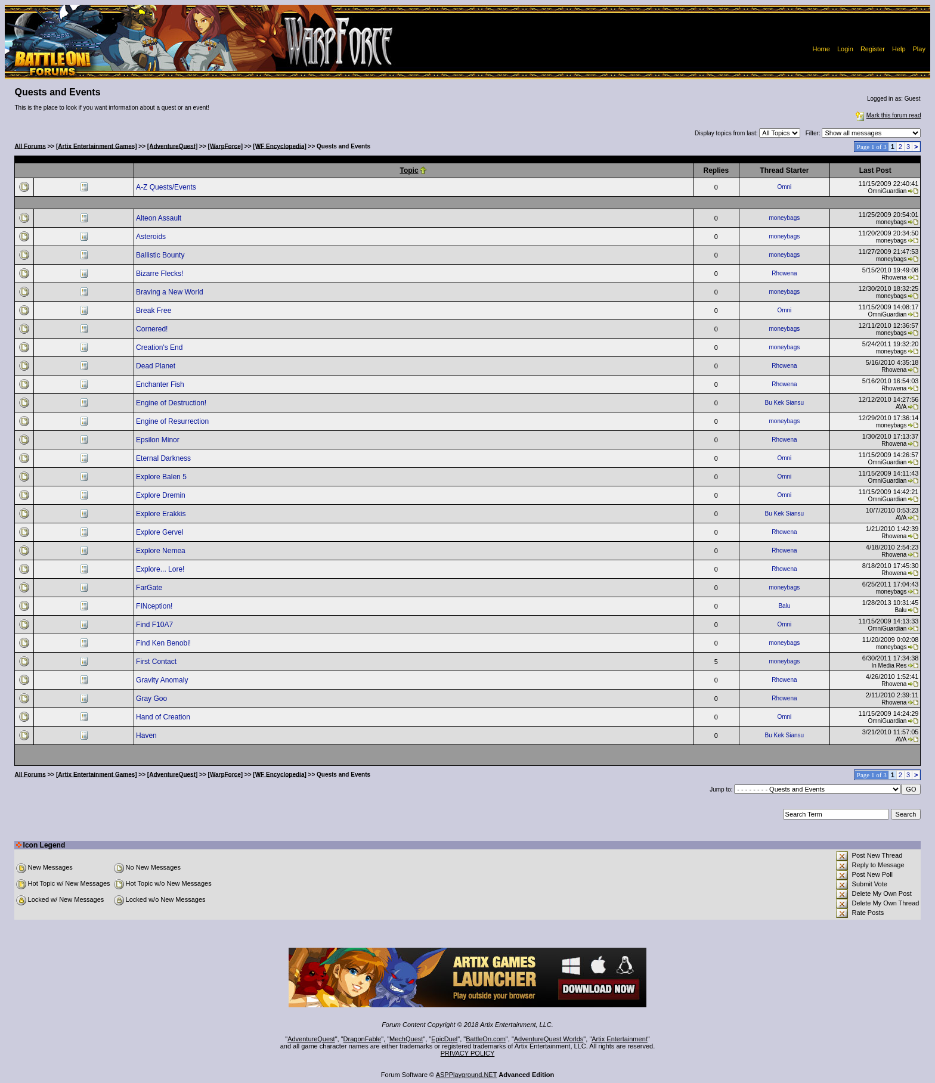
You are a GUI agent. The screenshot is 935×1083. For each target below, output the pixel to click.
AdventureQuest (311, 1038)
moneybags (784, 218)
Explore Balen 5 (162, 477)
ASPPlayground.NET (466, 1074)
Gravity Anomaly (163, 680)
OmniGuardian (887, 191)
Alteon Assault (159, 218)
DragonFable (362, 1038)
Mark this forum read (887, 115)
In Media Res (888, 665)
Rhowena (784, 273)
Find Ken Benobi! (164, 643)
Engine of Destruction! (172, 403)
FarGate (150, 588)
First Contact (157, 661)
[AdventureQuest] (172, 145)
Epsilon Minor (158, 440)
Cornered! (153, 329)
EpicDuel (444, 1038)
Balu (784, 606)
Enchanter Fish (161, 384)
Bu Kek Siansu (784, 402)
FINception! (155, 606)
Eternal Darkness (164, 458)
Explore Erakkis (162, 514)
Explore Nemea (161, 551)
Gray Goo (152, 698)
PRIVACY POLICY (468, 1053)
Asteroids (152, 236)
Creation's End (160, 347)
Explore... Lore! (161, 569)
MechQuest (406, 1038)
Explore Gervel (160, 532)
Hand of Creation (164, 717)
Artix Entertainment (620, 1038)
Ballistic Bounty (161, 255)
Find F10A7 (155, 624)
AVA (901, 407)
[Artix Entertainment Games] (96, 145)
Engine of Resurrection (173, 421)
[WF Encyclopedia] (279, 145)
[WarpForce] (225, 145)
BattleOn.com (486, 1038)
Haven (147, 735)
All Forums (30, 145)
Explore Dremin (161, 495)
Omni (784, 187)
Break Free (155, 310)
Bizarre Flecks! (160, 273)
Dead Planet (156, 366)
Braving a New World (170, 292)
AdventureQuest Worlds (549, 1038)
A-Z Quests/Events (167, 187)
